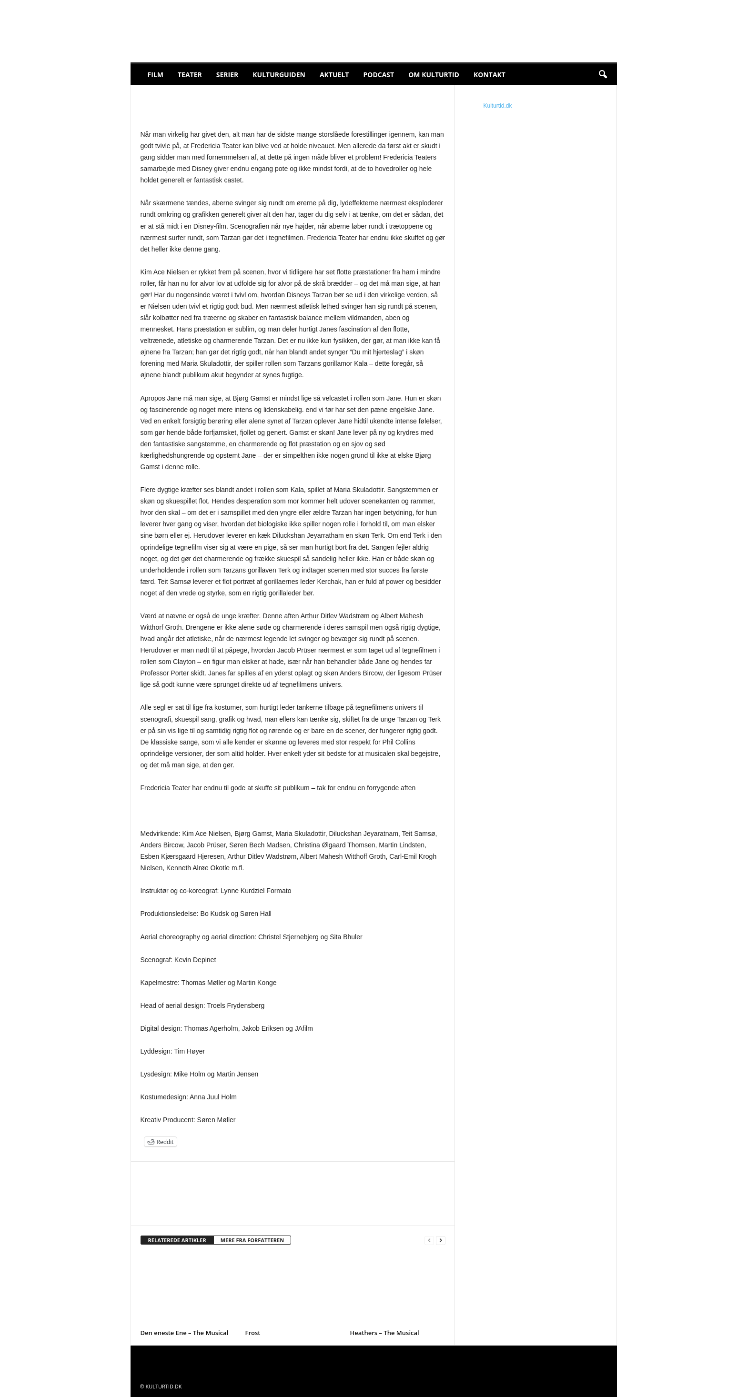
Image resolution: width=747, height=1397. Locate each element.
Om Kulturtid (433, 74)
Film (155, 74)
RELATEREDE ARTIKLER (177, 1240)
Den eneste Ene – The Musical (185, 1332)
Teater (190, 74)
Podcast (378, 74)
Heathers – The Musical (384, 1332)
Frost (253, 1332)
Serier (227, 74)
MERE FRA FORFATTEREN (252, 1240)
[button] (602, 74)
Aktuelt (334, 74)
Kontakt (489, 74)
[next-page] (440, 1241)
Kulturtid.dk (498, 105)
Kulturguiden (278, 74)
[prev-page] (429, 1241)
